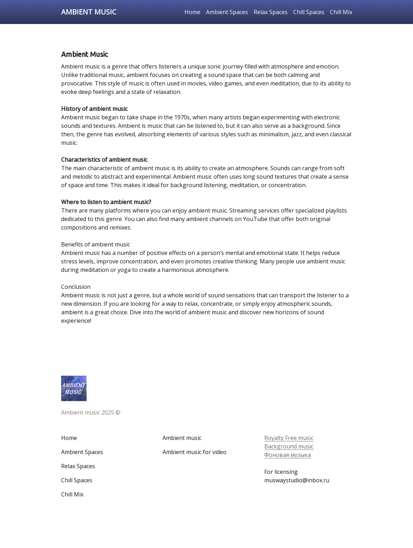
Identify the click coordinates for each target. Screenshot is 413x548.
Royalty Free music (288, 438)
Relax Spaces (271, 12)
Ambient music (182, 438)
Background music (288, 446)
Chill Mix (341, 12)
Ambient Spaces (227, 12)
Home (192, 12)
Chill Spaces (308, 12)
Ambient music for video (194, 452)
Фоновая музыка (287, 455)
